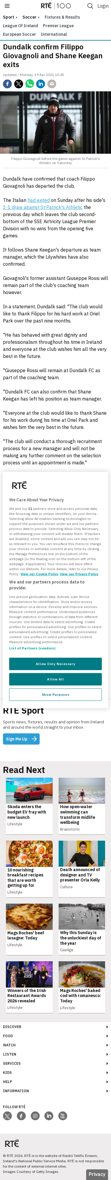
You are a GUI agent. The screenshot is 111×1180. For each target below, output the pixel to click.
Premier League (58, 25)
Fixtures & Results (62, 17)
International (54, 34)
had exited (39, 200)
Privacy (97, 1174)
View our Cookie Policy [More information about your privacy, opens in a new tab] (39, 574)
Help (7, 1081)
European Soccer (19, 34)
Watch (9, 1045)
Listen (9, 1054)
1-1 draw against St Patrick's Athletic (43, 207)
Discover (12, 1027)
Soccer (29, 17)
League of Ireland (20, 25)
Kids (7, 1072)
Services (12, 1063)
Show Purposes (55, 694)
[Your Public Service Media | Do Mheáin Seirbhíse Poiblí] (12, 1143)
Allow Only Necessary (55, 664)
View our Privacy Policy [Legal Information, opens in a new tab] (79, 574)
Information (16, 1091)
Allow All (55, 679)
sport (8, 17)
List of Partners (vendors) (32, 648)
